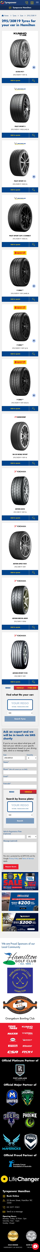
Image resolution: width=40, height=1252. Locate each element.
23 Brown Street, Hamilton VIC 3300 (20, 1201)
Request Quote (10, 867)
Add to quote (15, 80)
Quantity (30, 755)
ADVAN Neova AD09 (20, 618)
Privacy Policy (13, 858)
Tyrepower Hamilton (20, 7)
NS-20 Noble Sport (20, 454)
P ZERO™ (20, 290)
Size (4, 755)
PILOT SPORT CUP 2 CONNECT (20, 236)
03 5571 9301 (13, 1207)
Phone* (15, 769)
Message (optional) (10, 841)
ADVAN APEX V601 (20, 564)
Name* (6, 762)
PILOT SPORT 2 (20, 126)
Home (5, 16)
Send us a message (15, 1211)
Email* (5, 776)
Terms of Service (28, 858)
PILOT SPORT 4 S (20, 181)
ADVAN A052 (20, 509)
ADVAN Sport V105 (20, 673)
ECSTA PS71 (20, 72)
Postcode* (7, 783)
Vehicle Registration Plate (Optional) (12, 832)
